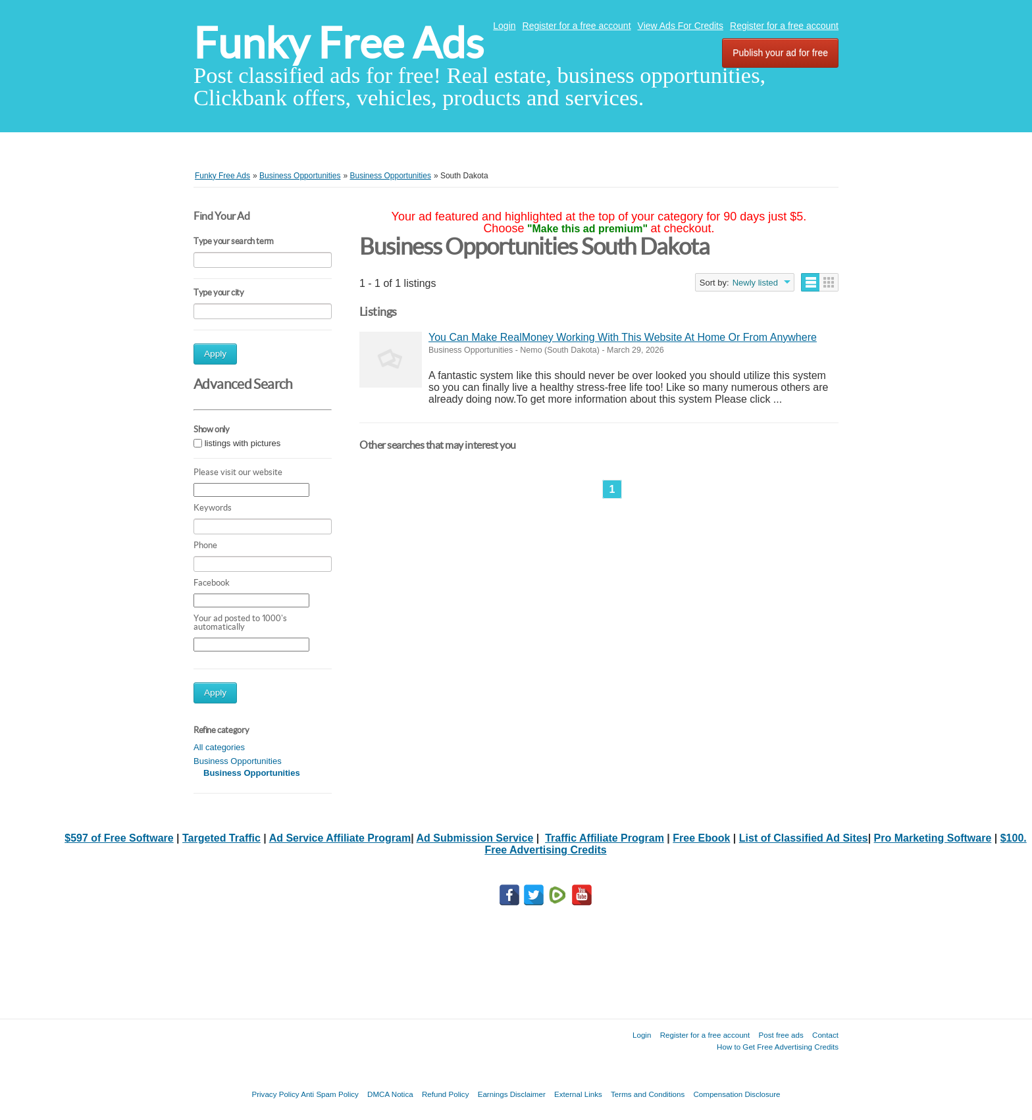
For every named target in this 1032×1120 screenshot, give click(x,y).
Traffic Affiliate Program (604, 838)
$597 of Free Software (118, 838)
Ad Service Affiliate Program (340, 838)
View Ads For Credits (680, 25)
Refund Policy (445, 1094)
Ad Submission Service (474, 838)
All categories (219, 747)
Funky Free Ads (339, 43)
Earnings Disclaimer (512, 1094)
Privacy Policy (275, 1094)
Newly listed (755, 283)
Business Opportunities (238, 761)
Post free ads (780, 1035)
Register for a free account (577, 25)
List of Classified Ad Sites (803, 838)
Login (504, 25)
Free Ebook (701, 838)
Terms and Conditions (647, 1094)
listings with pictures (243, 443)
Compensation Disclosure (736, 1094)
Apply (215, 354)
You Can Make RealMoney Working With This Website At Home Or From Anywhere (622, 337)
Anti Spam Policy (330, 1094)
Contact (825, 1035)
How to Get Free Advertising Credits (777, 1046)
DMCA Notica (390, 1094)
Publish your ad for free (780, 52)
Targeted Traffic (221, 838)
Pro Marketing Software (933, 838)
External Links (578, 1094)
